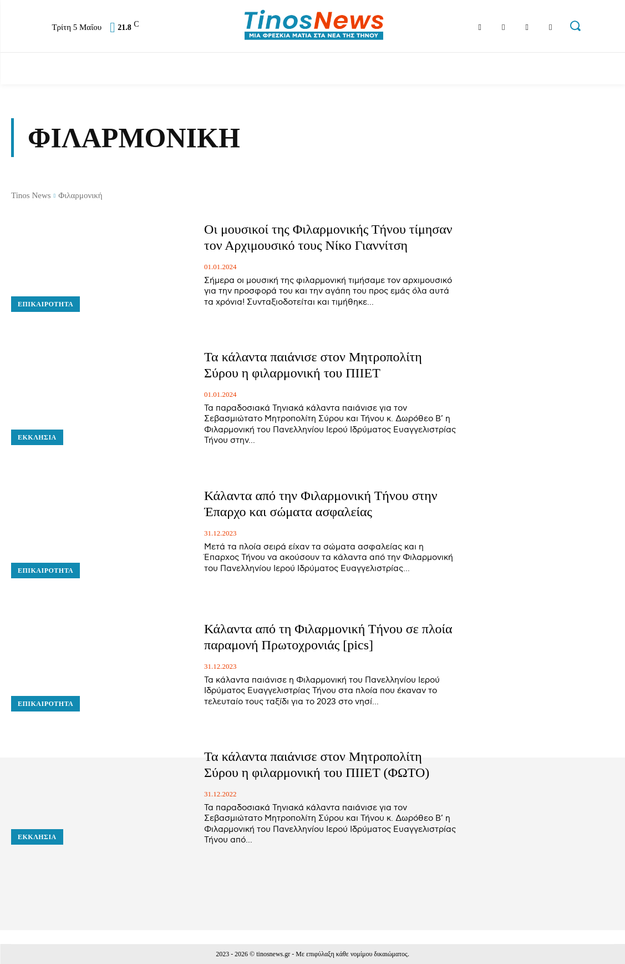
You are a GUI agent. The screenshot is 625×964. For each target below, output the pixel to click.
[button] (575, 25)
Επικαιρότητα (45, 304)
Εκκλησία (37, 437)
